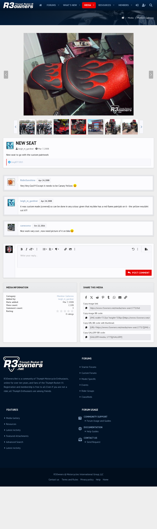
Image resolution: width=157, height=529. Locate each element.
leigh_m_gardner (26, 191)
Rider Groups (88, 433)
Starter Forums (89, 409)
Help (98, 522)
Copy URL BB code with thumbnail (98, 365)
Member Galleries (65, 339)
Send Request (93, 484)
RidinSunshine (27, 223)
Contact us (54, 522)
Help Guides (93, 474)
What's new (70, 5)
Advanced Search (14, 484)
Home (40, 5)
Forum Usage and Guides (99, 463)
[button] (58, 5)
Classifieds (87, 439)
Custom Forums (89, 415)
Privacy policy (87, 522)
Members (124, 5)
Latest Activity (13, 472)
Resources (104, 5)
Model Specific (89, 421)
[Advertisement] (78, 52)
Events (85, 427)
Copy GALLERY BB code (94, 375)
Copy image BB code (92, 356)
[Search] (151, 5)
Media (87, 5)
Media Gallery (13, 460)
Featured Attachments (17, 478)
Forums (51, 5)
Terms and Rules (70, 522)
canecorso (25, 268)
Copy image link (90, 346)
